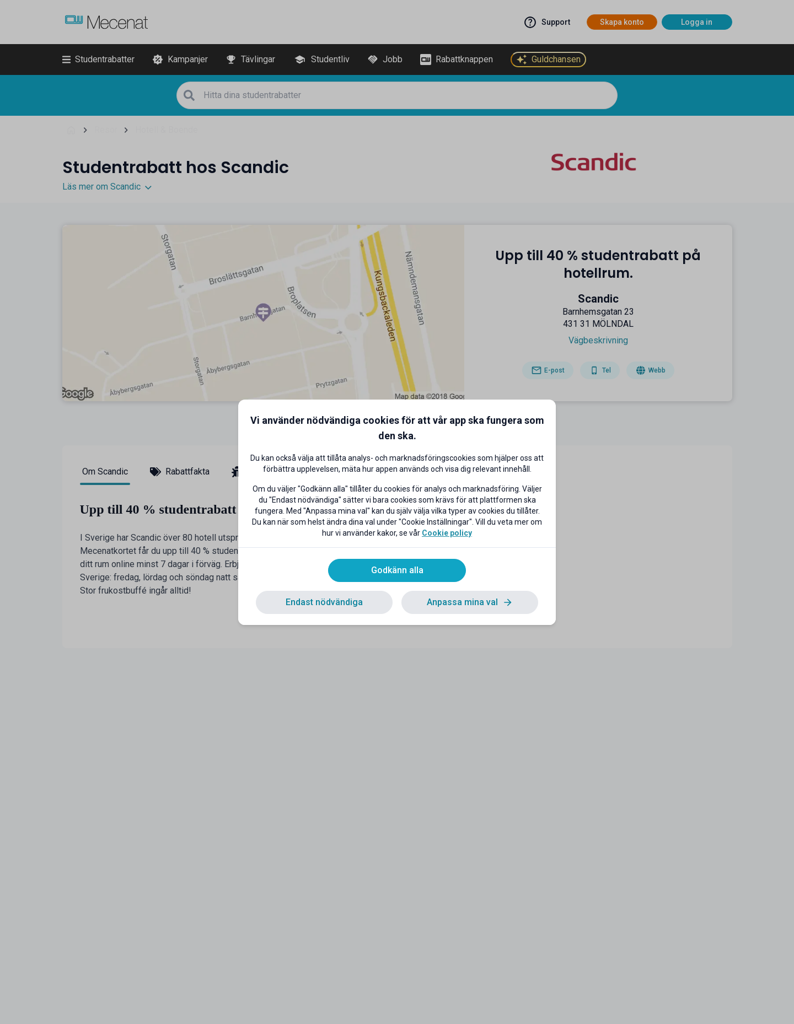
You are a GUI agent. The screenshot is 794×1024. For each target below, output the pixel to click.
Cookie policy (447, 533)
